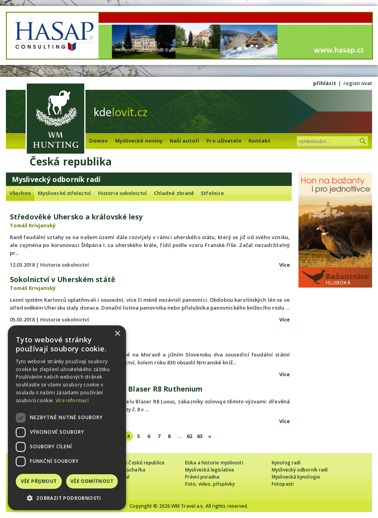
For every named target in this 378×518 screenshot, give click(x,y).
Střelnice (212, 193)
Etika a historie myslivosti (214, 462)
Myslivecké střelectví (64, 193)
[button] (67, 498)
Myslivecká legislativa (209, 469)
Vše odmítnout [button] (91, 481)
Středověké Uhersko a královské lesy (76, 216)
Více (284, 264)
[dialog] (67, 417)
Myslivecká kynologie (296, 476)
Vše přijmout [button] (39, 481)
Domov (98, 140)
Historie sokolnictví (122, 193)
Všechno (20, 193)
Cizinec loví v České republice (131, 462)
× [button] (117, 334)
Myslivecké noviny (139, 140)
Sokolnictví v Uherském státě (62, 279)
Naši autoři (184, 140)
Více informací (72, 400)
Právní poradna (202, 476)
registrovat (357, 83)
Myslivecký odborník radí (300, 469)
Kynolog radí (286, 462)
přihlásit (324, 83)
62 (189, 436)
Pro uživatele (223, 140)
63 (199, 436)
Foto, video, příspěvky (210, 484)
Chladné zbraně (174, 193)
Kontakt (259, 140)
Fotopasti (283, 484)
